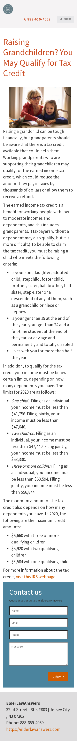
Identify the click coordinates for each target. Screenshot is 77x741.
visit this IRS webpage (35, 577)
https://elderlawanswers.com (33, 729)
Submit (58, 676)
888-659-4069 (37, 19)
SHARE (65, 19)
